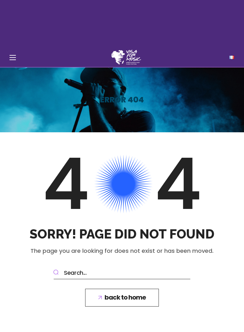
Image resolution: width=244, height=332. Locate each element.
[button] (122, 298)
